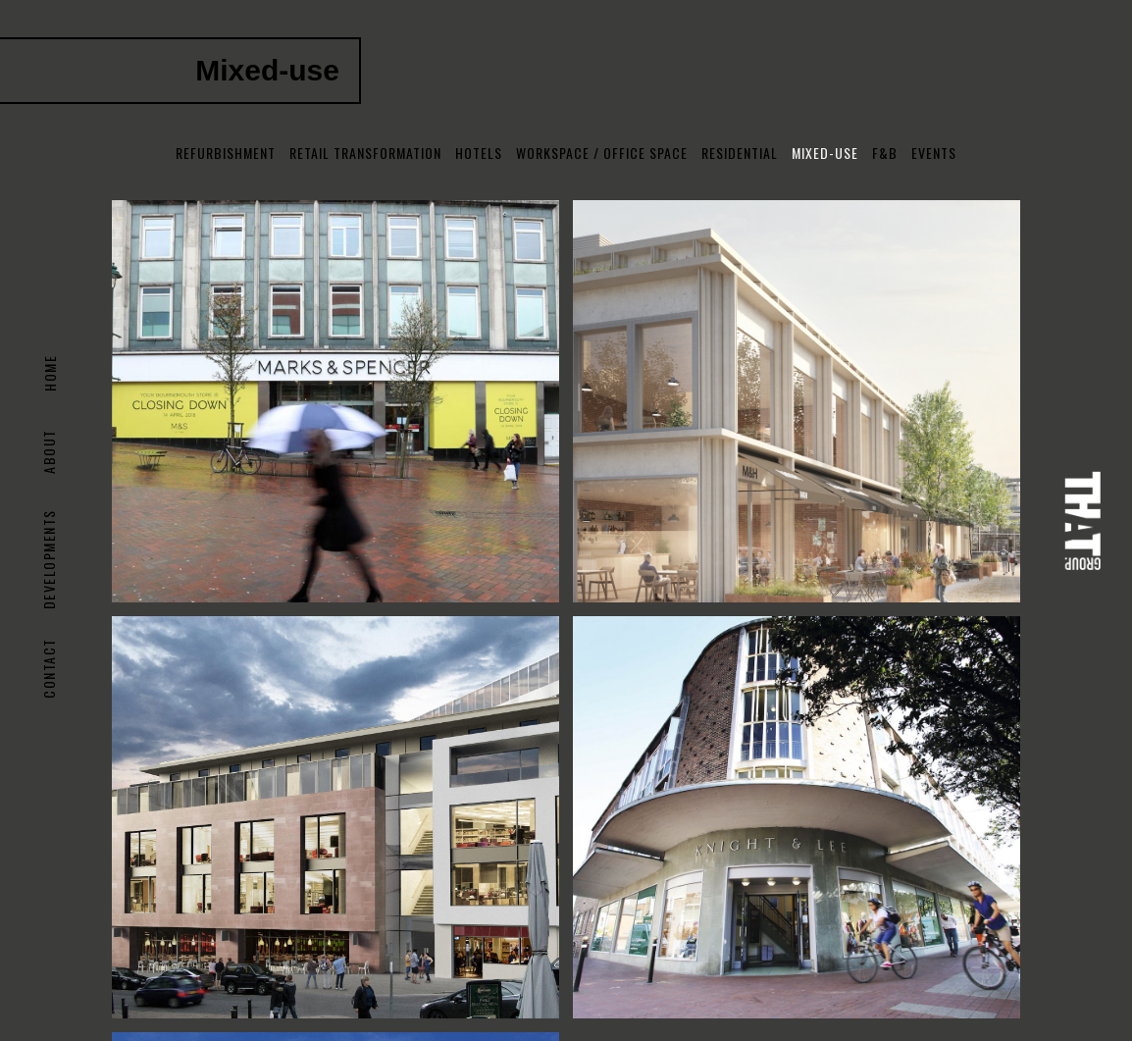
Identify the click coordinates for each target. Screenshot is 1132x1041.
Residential (739, 152)
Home (49, 373)
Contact (49, 668)
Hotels (478, 152)
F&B (885, 152)
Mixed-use (825, 152)
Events (933, 152)
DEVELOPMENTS (49, 559)
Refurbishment (226, 152)
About (49, 451)
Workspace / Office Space (602, 152)
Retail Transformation (365, 152)
